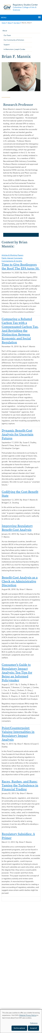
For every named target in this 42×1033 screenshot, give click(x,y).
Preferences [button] (34, 1023)
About (10, 23)
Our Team (17, 23)
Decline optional (19, 1028)
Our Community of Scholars (14, 40)
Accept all (33, 1028)
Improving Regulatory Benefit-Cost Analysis (17, 528)
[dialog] (21, 1021)
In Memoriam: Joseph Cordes (14, 49)
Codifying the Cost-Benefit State (20, 494)
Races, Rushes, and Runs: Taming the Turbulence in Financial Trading (20, 785)
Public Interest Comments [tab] (12, 258)
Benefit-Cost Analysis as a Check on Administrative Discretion (20, 581)
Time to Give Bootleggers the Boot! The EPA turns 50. (21, 266)
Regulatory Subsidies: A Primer (18, 836)
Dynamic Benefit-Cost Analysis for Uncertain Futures (17, 434)
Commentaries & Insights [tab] (12, 261)
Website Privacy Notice (28, 1015)
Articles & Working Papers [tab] (12, 255)
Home (4, 23)
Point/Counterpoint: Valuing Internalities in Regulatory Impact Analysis (18, 734)
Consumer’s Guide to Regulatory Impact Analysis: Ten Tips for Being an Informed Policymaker (17, 672)
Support (7, 44)
